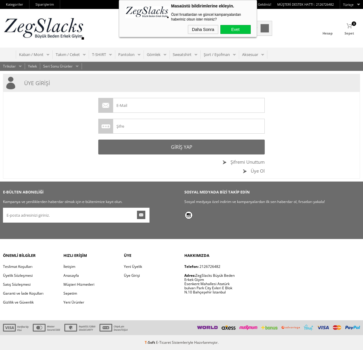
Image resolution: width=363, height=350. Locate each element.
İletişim (69, 266)
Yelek (32, 66)
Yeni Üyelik (133, 266)
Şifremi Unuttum (247, 162)
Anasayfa (71, 275)
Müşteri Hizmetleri (78, 284)
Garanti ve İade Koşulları (23, 293)
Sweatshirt (182, 54)
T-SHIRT (99, 54)
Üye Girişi (132, 275)
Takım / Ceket (68, 54)
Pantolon (126, 54)
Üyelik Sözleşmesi (18, 275)
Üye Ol (257, 171)
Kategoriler (14, 4)
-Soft (150, 342)
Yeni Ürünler (73, 302)
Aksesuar (250, 54)
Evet (235, 29)
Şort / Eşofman (217, 54)
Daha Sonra (203, 29)
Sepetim (70, 293)
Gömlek (154, 54)
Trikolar (9, 66)
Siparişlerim (44, 4)
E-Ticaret (163, 342)
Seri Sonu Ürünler (58, 66)
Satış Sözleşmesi (17, 284)
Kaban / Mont (31, 54)
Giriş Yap (181, 147)
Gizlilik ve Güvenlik (18, 302)
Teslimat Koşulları (17, 266)
